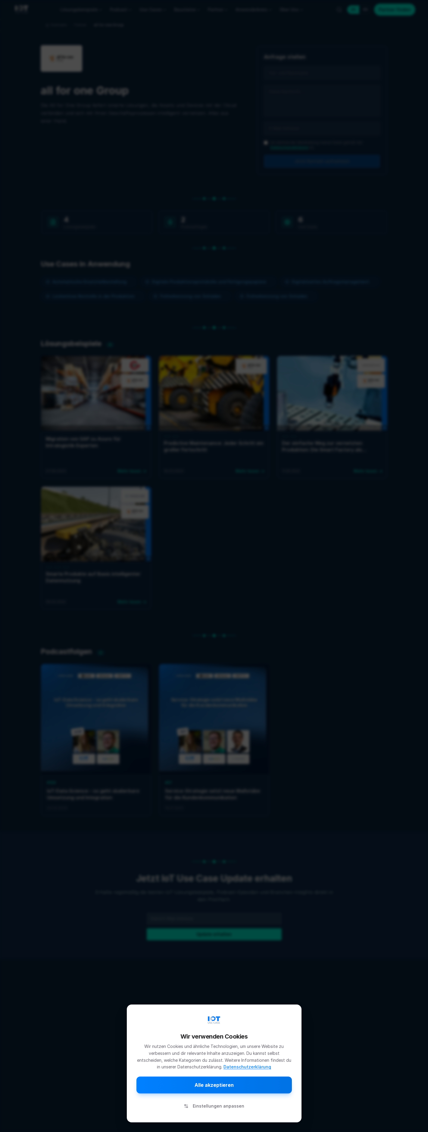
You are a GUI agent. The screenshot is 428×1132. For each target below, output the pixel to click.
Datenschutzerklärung (247, 1066)
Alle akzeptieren (214, 1085)
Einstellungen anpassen (214, 1105)
